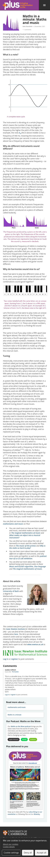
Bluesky (37, 814)
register (14, 659)
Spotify (24, 739)
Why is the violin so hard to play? (27, 546)
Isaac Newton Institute (15, 629)
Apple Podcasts (13, 739)
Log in (5, 659)
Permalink (15, 672)
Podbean (33, 739)
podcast (21, 726)
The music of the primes (26, 545)
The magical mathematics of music (25, 533)
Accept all (41, 852)
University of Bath (11, 591)
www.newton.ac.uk (35, 644)
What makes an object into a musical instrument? (24, 536)
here (16, 634)
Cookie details (9, 846)
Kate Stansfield (27, 26)
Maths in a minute (14, 715)
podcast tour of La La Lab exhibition (28, 557)
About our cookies (10, 844)
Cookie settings (11, 852)
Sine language (40, 566)
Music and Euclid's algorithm (21, 566)
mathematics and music (13, 524)
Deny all (28, 852)
